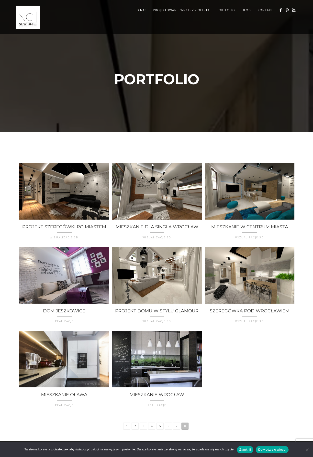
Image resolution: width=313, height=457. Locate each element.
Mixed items (227, 140)
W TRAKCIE (89, 145)
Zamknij (245, 449)
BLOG (246, 10)
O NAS (141, 10)
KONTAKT (265, 10)
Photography (34, 145)
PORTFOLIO (226, 10)
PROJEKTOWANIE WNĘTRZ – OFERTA (181, 10)
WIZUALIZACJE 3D (119, 145)
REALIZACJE (63, 145)
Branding (41, 140)
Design (86, 140)
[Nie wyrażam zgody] (306, 449)
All (23, 140)
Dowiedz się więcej (272, 449)
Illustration (130, 140)
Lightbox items (195, 140)
